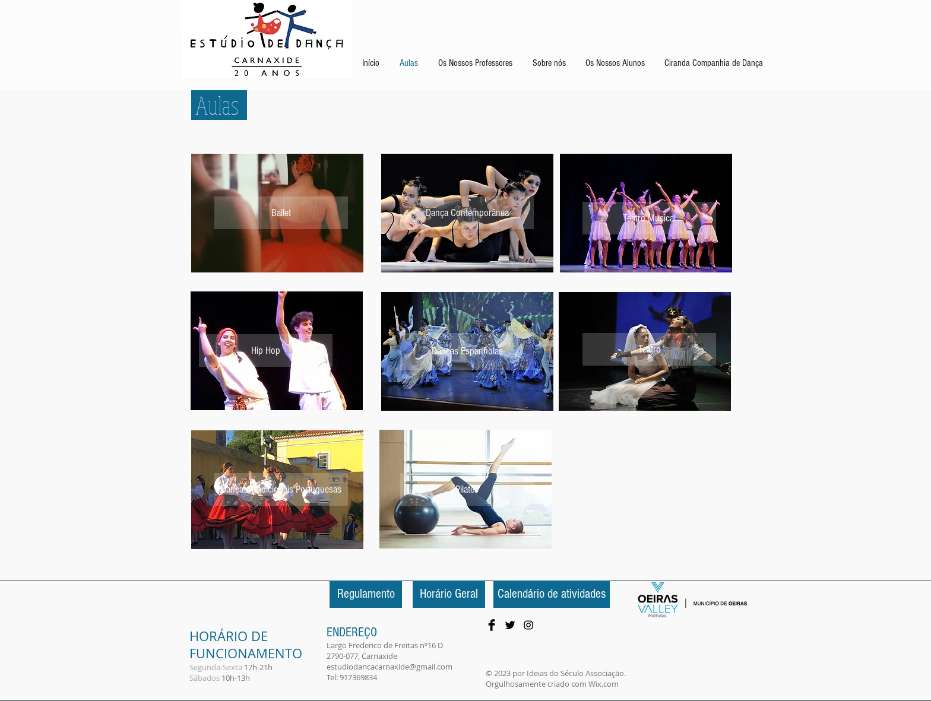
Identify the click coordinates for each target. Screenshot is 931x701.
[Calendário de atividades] (551, 594)
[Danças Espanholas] (467, 351)
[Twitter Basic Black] (510, 625)
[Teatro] (649, 349)
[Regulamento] (366, 594)
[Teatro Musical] (649, 218)
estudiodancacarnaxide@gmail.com (389, 666)
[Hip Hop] (265, 350)
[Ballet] (140, 16)
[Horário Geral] (449, 594)
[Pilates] (467, 489)
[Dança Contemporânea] (467, 212)
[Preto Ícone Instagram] (528, 625)
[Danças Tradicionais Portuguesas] (281, 489)
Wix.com (603, 683)
